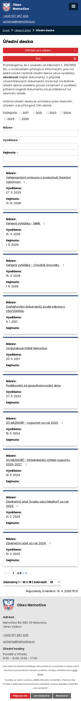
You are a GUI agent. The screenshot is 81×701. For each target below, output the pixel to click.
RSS (56, 58)
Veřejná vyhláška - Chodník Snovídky (35, 265)
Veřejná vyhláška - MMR (26, 223)
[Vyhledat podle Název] (40, 133)
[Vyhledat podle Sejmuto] (40, 158)
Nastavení (62, 695)
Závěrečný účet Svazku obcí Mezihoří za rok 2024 (37, 504)
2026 (25, 119)
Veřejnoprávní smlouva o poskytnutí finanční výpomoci (38, 179)
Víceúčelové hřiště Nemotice (26, 348)
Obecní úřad (22, 30)
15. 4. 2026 (13, 234)
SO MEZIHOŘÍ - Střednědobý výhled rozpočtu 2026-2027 (38, 462)
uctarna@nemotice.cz (19, 22)
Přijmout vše (20, 695)
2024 (67, 113)
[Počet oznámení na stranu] (54, 582)
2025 (11, 119)
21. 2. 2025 (13, 517)
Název (7, 127)
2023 (52, 113)
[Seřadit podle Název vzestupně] (14, 126)
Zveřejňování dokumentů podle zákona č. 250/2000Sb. (35, 309)
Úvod (6, 30)
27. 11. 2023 (13, 396)
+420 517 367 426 (15, 16)
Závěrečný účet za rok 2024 (29, 543)
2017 (26, 113)
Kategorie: (10, 112)
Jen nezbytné (41, 695)
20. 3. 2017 (13, 359)
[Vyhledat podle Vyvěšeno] (40, 146)
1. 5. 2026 (12, 245)
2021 (39, 113)
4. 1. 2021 (11, 322)
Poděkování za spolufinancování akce (33, 385)
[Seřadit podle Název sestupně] (14, 128)
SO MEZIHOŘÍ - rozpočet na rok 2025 (35, 423)
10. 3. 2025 (13, 554)
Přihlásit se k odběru (50, 50)
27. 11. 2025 (13, 192)
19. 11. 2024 (13, 433)
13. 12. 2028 (13, 203)
